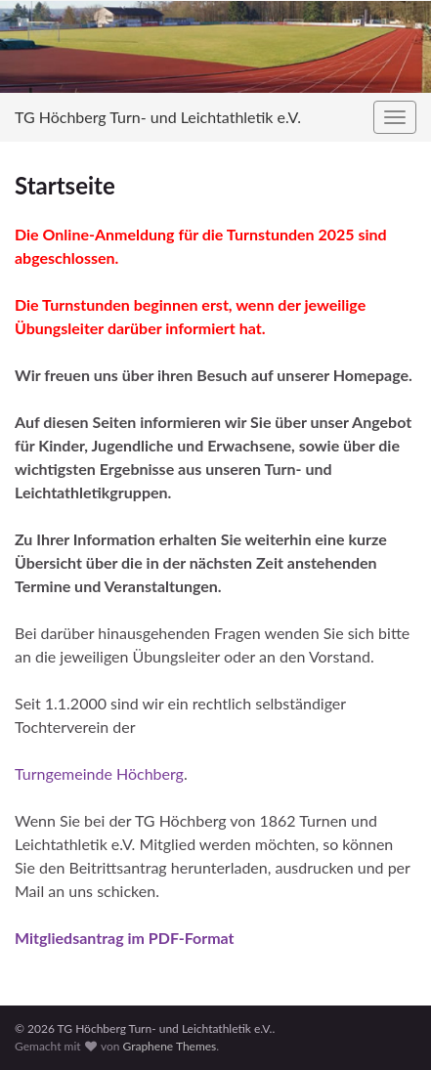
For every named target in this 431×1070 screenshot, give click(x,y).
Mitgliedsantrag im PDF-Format (125, 937)
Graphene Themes (169, 1046)
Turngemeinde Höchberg (99, 773)
